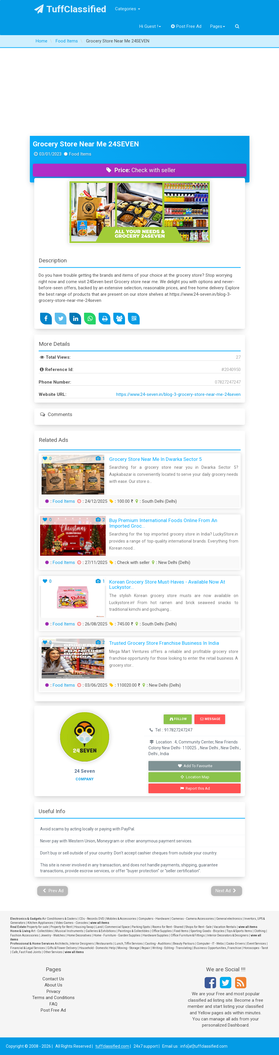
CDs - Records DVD (91, 918)
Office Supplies (162, 931)
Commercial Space (117, 927)
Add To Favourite (195, 766)
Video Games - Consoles (72, 922)
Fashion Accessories (24, 935)
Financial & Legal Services (27, 948)
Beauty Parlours (184, 943)
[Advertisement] (139, 92)
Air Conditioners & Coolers (59, 918)
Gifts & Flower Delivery (62, 948)
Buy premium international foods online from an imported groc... (163, 523)
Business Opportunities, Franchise (217, 948)
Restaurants (104, 943)
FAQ (53, 1004)
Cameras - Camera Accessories (192, 918)
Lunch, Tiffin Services (129, 943)
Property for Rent (61, 927)
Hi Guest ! (150, 26)
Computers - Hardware (153, 918)
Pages (217, 26)
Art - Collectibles (42, 931)
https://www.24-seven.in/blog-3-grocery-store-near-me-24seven (178, 394)
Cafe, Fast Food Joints (26, 952)
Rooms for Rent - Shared (167, 927)
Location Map (195, 777)
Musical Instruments (69, 931)
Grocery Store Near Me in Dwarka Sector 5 (155, 459)
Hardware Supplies (156, 935)
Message (210, 719)
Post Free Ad (186, 26)
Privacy (53, 991)
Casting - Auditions (158, 943)
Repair (145, 948)
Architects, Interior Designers (74, 943)
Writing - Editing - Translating (172, 948)
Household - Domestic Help (97, 948)
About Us (53, 985)
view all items (99, 922)
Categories (127, 8)
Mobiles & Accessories (121, 918)
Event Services (256, 943)
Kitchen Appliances (41, 922)
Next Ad (226, 890)
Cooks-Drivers (235, 943)
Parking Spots (141, 927)
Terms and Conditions (53, 997)
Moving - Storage (128, 948)
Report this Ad (195, 788)
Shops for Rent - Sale (198, 927)
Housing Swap (84, 927)
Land (99, 927)
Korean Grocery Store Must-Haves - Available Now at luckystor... (167, 584)
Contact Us (53, 979)
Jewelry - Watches (53, 935)
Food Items (64, 501)
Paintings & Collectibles (134, 931)
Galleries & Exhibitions (100, 931)
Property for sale (37, 927)
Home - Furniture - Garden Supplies (117, 935)
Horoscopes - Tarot (255, 948)
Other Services (53, 952)
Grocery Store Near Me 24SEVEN (86, 144)
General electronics (229, 918)
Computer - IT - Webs (210, 943)
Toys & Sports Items (239, 931)
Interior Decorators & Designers (228, 935)
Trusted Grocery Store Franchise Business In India (164, 643)
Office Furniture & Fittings (188, 935)
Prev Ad (53, 890)
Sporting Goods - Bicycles (208, 931)
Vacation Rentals (225, 927)
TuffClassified (70, 9)
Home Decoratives (79, 935)
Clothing (260, 931)
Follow (178, 719)
